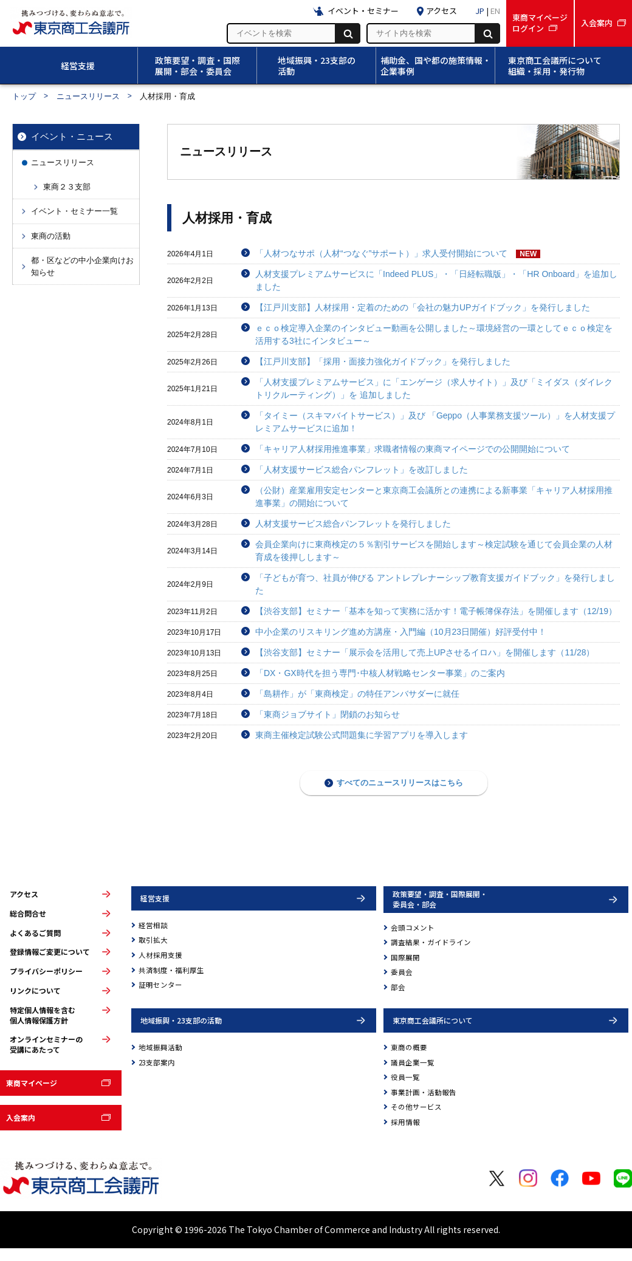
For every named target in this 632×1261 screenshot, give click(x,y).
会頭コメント (412, 927)
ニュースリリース (88, 96)
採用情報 (405, 1122)
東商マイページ (31, 1083)
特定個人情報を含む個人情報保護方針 (42, 1015)
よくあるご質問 (35, 933)
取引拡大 (153, 940)
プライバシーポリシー (46, 971)
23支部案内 (157, 1062)
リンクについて (35, 991)
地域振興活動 (160, 1047)
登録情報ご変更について (50, 952)
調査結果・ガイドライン (431, 942)
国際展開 (405, 957)
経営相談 (153, 925)
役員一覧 (405, 1077)
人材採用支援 (160, 955)
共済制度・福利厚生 (171, 970)
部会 (398, 987)
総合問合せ (28, 913)
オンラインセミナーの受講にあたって (46, 1044)
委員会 (402, 972)
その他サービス (416, 1107)
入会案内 (20, 1117)
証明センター (160, 984)
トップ (24, 96)
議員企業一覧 (412, 1062)
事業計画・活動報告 (423, 1092)
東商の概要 (409, 1047)
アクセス (24, 894)
